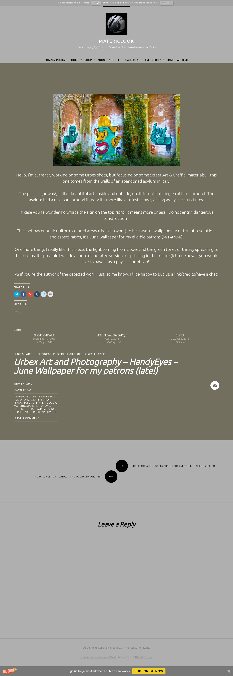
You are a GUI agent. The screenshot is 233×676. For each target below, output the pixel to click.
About (102, 60)
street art (67, 354)
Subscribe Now (149, 671)
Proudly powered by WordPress (98, 656)
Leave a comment (27, 418)
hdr (48, 399)
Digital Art (23, 354)
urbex (83, 354)
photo (18, 408)
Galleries (132, 60)
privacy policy (55, 60)
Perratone (42, 405)
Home (75, 60)
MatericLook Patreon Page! (112, 335)
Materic (29, 402)
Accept (96, 3)
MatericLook (116, 41)
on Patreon (172, 237)
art (35, 396)
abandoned (22, 396)
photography (35, 408)
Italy (17, 402)
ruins (51, 408)
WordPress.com (143, 656)
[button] (116, 671)
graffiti (37, 399)
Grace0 (180, 335)
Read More (166, 3)
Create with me (177, 60)
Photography (45, 354)
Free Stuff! (153, 60)
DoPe (116, 60)
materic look (46, 402)
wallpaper (97, 354)
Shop (88, 60)
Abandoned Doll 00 (44, 335)
